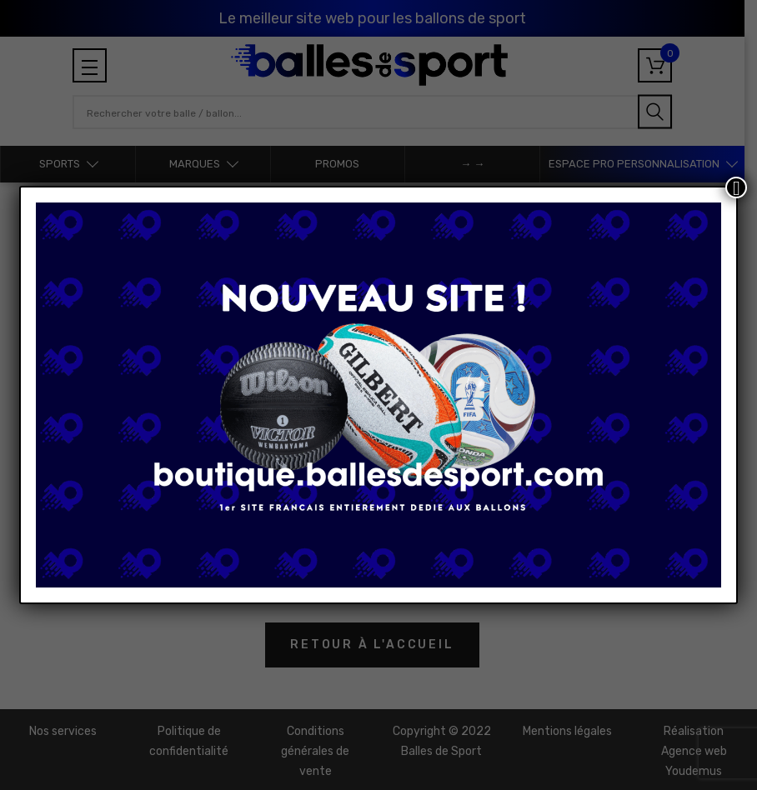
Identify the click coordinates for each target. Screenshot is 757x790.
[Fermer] (736, 187)
